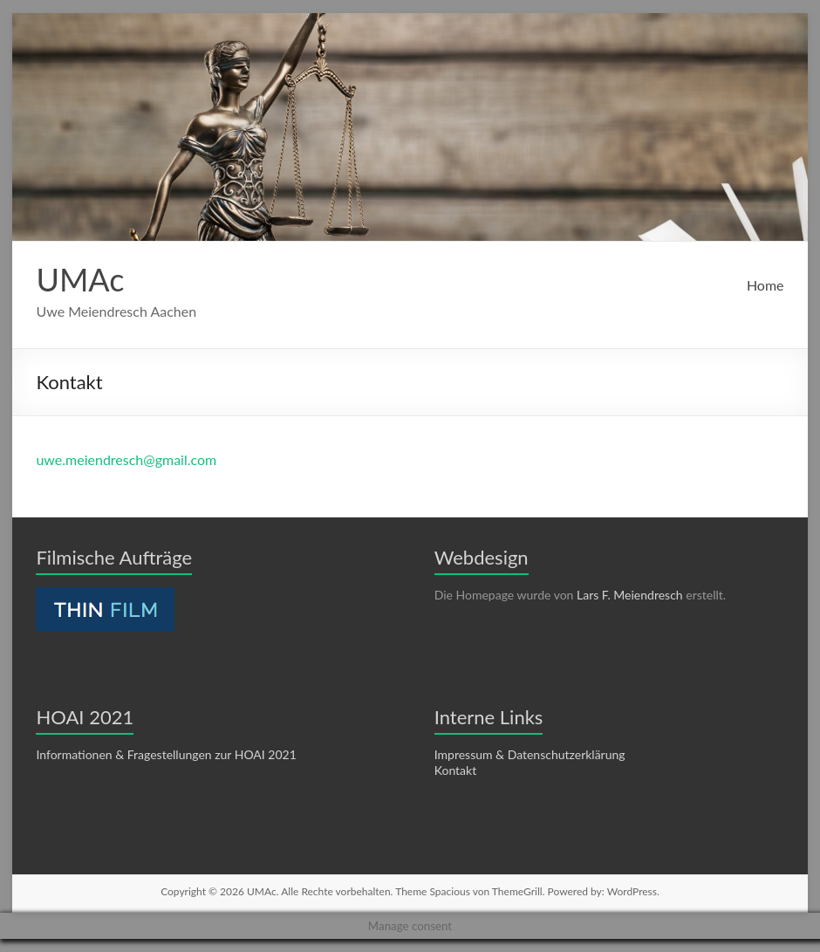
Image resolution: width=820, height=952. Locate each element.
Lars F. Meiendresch (630, 594)
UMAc (80, 279)
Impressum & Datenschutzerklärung (529, 754)
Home (765, 285)
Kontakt (455, 770)
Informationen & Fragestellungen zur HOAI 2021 (166, 754)
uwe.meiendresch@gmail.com (126, 459)
